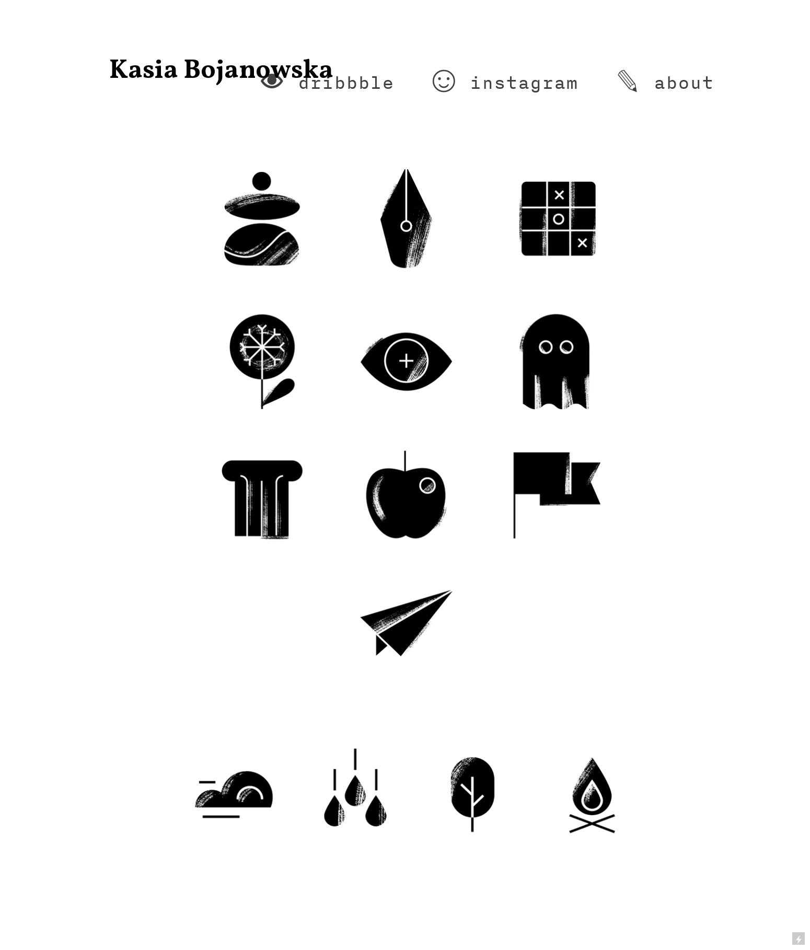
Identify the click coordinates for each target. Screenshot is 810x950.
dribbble (346, 82)
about (684, 82)
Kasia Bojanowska (221, 71)
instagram (524, 82)
